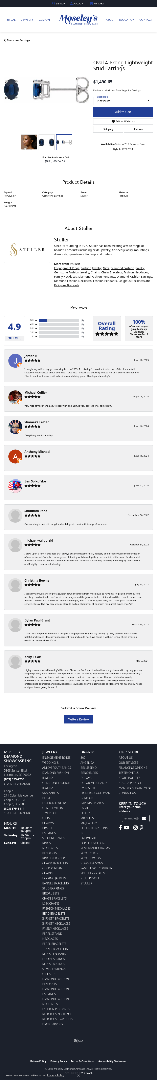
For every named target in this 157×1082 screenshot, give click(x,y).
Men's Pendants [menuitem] (54, 954)
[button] (59, 3)
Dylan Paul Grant (37, 620)
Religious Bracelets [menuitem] (57, 1019)
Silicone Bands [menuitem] (53, 838)
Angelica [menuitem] (87, 763)
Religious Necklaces (131, 281)
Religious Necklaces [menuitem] (57, 1014)
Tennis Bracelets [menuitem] (55, 949)
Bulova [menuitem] (86, 778)
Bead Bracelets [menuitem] (53, 913)
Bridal (11, 20)
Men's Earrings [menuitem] (53, 964)
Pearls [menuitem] (47, 798)
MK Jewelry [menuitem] (89, 823)
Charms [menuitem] (48, 823)
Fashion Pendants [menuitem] (56, 1009)
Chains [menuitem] (47, 873)
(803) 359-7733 (56, 161)
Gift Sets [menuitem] (48, 974)
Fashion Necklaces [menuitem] (56, 908)
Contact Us (127, 793)
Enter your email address (130, 809)
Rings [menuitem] (46, 843)
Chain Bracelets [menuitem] (54, 898)
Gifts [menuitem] (46, 818)
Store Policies (129, 778)
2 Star (33, 332)
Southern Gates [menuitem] (93, 873)
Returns (138, 129)
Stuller (84, 195)
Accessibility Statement (112, 1061)
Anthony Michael (37, 452)
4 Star (33, 324)
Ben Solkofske (35, 481)
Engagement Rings (66, 268)
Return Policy (38, 1061)
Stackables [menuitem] (50, 793)
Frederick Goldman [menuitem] (95, 793)
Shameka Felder (36, 422)
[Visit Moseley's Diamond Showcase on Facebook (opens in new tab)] (120, 827)
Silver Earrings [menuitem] (54, 969)
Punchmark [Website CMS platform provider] (86, 1073)
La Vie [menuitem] (85, 808)
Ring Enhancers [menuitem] (54, 858)
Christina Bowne (36, 580)
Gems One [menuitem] (88, 798)
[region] (46, 89)
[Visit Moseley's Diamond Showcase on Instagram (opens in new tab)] (135, 827)
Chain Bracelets (111, 272)
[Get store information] (17, 783)
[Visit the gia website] (78, 1041)
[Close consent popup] (78, 1075)
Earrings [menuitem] (49, 833)
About (110, 20)
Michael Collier (35, 393)
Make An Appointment (135, 788)
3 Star (33, 328)
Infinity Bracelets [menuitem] (56, 918)
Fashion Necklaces (136, 272)
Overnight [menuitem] (88, 838)
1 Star (33, 336)
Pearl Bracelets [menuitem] (54, 944)
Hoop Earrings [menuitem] (53, 959)
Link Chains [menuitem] (51, 903)
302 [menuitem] (83, 757)
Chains (95, 272)
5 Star (33, 320)
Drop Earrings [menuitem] (53, 1024)
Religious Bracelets (66, 285)
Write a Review (78, 719)
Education (127, 20)
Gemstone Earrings (18, 40)
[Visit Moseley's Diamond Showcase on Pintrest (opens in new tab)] (141, 827)
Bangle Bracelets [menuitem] (55, 883)
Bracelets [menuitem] (49, 828)
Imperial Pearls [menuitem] (92, 803)
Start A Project (130, 783)
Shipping (108, 129)
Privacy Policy (58, 1061)
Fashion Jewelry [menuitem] (54, 803)
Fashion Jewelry (91, 268)
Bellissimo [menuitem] (89, 768)
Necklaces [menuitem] (50, 848)
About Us (126, 757)
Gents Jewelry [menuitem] (52, 808)
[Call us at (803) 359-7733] (14, 779)
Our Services (128, 763)
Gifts (106, 268)
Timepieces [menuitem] (50, 813)
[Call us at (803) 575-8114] (14, 808)
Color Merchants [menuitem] (94, 783)
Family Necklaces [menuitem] (55, 929)
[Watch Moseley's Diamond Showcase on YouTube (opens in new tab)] (126, 827)
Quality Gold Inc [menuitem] (93, 843)
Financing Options (133, 768)
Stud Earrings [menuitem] (53, 888)
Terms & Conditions (82, 1061)
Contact (145, 20)
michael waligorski (38, 540)
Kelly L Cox (32, 657)
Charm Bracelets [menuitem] (55, 863)
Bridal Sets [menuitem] (50, 893)
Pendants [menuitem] (49, 853)
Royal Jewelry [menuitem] (91, 858)
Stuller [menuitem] (86, 883)
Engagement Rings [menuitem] (56, 757)
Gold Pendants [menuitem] (53, 868)
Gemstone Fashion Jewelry (71, 272)
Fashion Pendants (105, 281)
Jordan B (30, 356)
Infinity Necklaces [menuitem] (56, 923)
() (82, 320)
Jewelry (27, 20)
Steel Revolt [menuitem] (90, 878)
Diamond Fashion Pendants (96, 276)
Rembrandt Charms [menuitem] (95, 848)
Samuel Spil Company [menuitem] (96, 868)
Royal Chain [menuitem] (89, 853)
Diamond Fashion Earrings (134, 276)
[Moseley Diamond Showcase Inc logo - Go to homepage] (78, 19)
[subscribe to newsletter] (144, 818)
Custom (44, 20)
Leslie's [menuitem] (86, 813)
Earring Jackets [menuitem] (54, 878)
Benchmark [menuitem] (89, 773)
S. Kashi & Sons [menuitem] (92, 863)
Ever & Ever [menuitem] (89, 788)
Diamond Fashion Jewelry (127, 268)
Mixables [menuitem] (87, 818)
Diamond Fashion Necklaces (73, 281)
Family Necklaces (65, 276)
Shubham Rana (35, 511)
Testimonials (129, 773)
